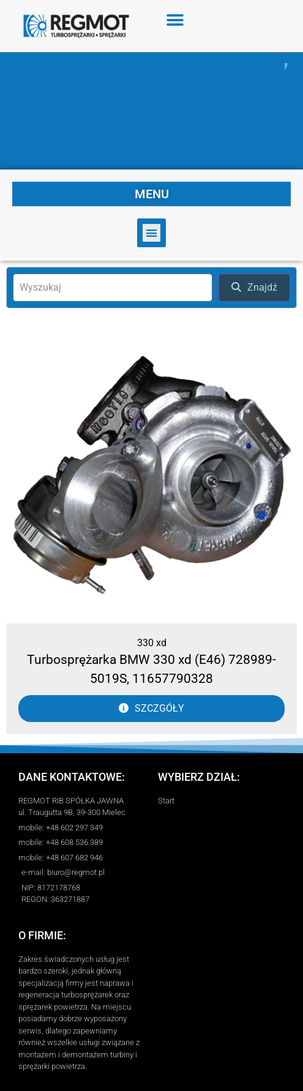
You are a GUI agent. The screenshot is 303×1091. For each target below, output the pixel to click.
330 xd (151, 643)
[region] (151, 111)
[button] (175, 20)
